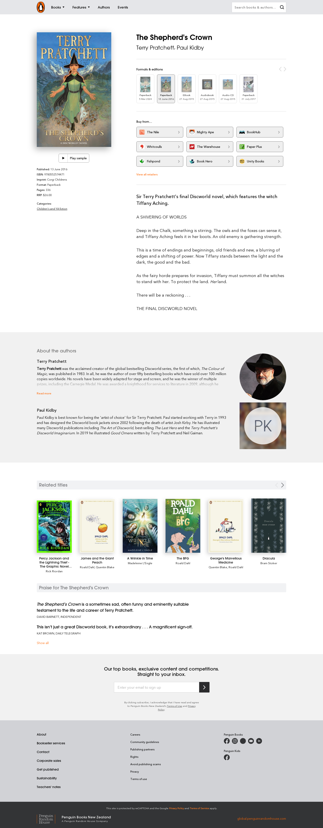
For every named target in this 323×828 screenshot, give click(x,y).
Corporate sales (49, 761)
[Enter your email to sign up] (157, 687)
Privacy (134, 771)
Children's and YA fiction (52, 209)
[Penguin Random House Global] (49, 818)
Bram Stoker (268, 563)
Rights (134, 757)
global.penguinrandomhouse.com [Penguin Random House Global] (261, 818)
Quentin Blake (105, 567)
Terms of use (138, 779)
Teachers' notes (49, 787)
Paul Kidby (190, 47)
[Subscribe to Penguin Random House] (204, 687)
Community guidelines (144, 742)
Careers (135, 734)
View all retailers (147, 174)
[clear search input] (282, 7)
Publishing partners (142, 749)
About (41, 734)
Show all (43, 642)
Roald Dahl (87, 567)
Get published (48, 769)
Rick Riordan (54, 571)
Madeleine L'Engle (140, 563)
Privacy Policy (176, 808)
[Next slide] (282, 485)
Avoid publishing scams (145, 764)
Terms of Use (174, 706)
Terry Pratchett (155, 47)
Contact (43, 752)
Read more (44, 393)
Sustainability (47, 778)
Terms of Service (199, 808)
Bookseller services (51, 743)
